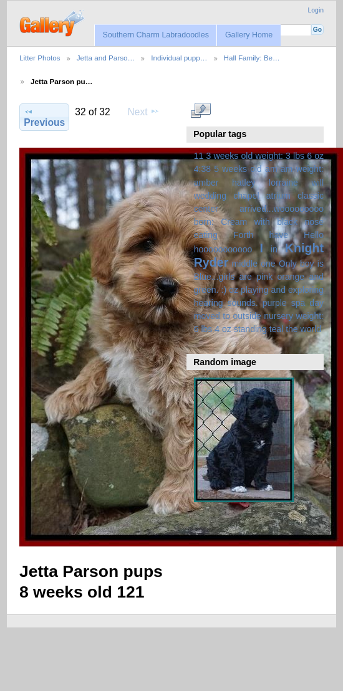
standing (250, 329)
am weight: (302, 169)
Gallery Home (249, 35)
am (271, 169)
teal (276, 329)
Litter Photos (39, 58)
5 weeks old (238, 169)
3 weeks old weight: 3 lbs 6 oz (265, 156)
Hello (314, 235)
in (274, 249)
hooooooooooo (223, 249)
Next (144, 111)
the (292, 329)
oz (233, 290)
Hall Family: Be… (252, 58)
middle (245, 264)
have (278, 235)
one (268, 264)
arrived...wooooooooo (281, 209)
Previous (44, 117)
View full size (200, 110)
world (311, 329)
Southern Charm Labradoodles (155, 35)
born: (204, 222)
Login (316, 10)
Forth (243, 235)
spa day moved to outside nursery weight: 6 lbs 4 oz (259, 316)
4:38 (202, 169)
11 (199, 156)
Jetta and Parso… (106, 58)
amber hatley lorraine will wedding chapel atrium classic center (259, 196)
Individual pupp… (179, 58)
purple (275, 303)
